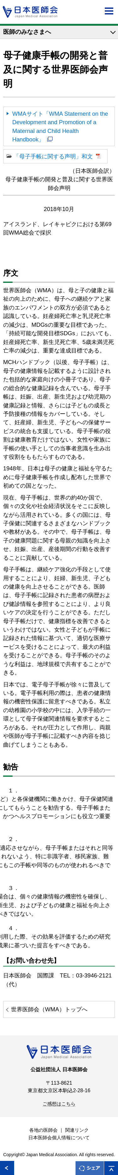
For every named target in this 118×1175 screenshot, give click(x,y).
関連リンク (77, 1130)
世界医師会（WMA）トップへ (49, 1009)
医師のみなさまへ (27, 32)
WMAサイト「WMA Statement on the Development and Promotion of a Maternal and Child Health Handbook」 (60, 126)
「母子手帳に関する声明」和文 (53, 156)
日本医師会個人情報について (59, 1137)
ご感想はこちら (59, 1103)
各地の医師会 (43, 1130)
